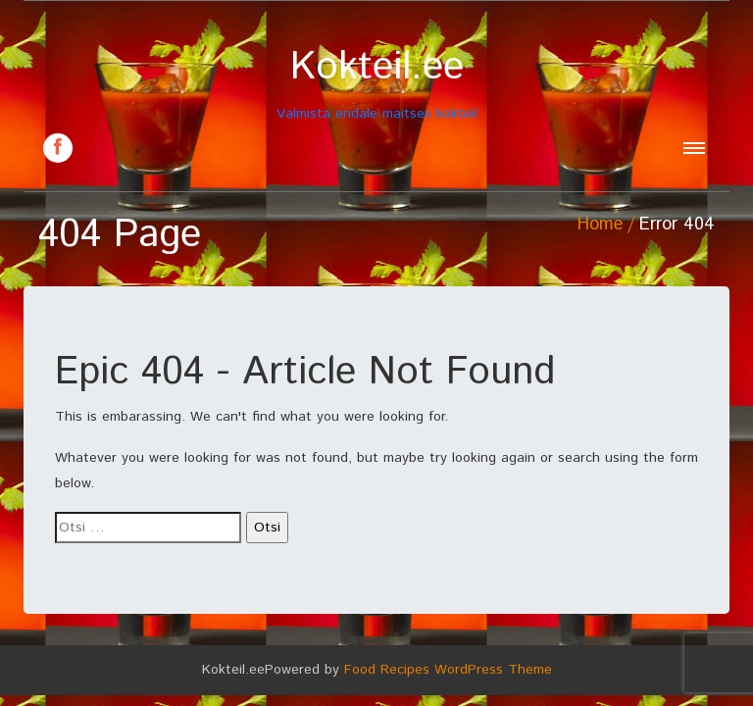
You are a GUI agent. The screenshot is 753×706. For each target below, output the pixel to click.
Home (600, 224)
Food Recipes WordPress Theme (448, 670)
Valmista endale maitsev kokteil (376, 84)
